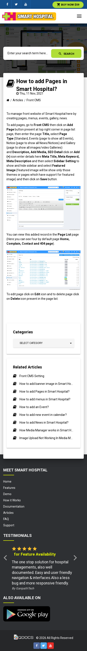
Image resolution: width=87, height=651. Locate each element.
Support (8, 525)
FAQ (6, 519)
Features (9, 487)
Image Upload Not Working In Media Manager (46, 438)
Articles (18, 100)
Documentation (13, 506)
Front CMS (34, 100)
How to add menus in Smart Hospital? (44, 399)
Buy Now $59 (68, 4)
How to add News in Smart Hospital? (43, 422)
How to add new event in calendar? (43, 414)
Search (66, 54)
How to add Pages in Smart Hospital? (44, 391)
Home (7, 481)
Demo (7, 494)
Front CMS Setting (31, 376)
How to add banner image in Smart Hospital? (46, 383)
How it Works (12, 500)
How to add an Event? (34, 407)
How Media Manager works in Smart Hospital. (46, 430)
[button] (43, 343)
